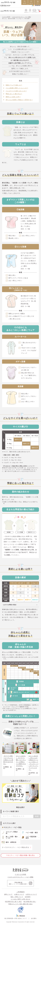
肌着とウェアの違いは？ (14, 85)
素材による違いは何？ (13, 97)
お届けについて (19, 898)
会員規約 (27, 901)
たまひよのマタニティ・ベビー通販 (21, 17)
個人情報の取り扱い (30, 905)
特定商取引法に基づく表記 (13, 905)
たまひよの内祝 (20, 878)
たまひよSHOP (6, 17)
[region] (20, 686)
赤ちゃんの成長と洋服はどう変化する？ (19, 100)
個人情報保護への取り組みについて (15, 922)
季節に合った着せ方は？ (14, 94)
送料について (8, 898)
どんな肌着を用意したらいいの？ (17, 88)
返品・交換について (17, 901)
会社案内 (34, 922)
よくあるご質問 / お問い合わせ (20, 903)
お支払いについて (31, 898)
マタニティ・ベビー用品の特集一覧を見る (20, 859)
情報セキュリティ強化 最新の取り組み (20, 908)
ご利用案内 (21, 896)
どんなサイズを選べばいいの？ (16, 91)
